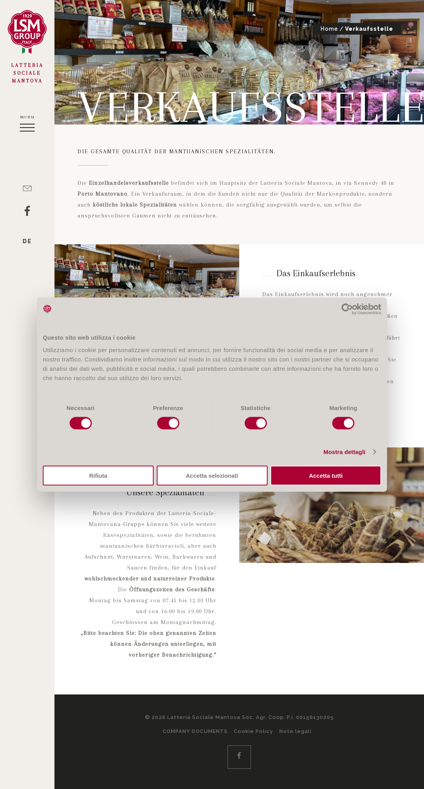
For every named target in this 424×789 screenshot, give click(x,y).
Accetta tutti (326, 475)
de (27, 241)
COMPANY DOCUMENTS (195, 731)
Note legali (295, 731)
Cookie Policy (253, 731)
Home (329, 29)
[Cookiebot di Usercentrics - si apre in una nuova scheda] (347, 309)
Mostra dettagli (344, 452)
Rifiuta (98, 475)
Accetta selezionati (212, 475)
